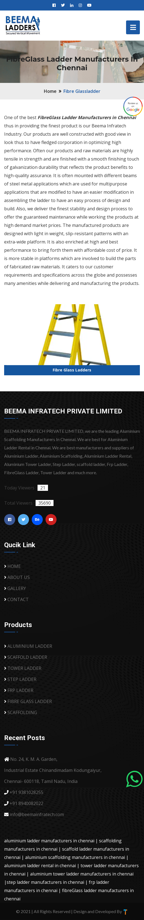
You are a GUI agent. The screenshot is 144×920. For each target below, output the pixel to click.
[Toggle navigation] (133, 27)
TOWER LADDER (24, 668)
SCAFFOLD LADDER (27, 657)
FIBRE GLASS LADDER (29, 701)
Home (50, 91)
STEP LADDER (21, 679)
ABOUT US (18, 577)
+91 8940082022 (26, 803)
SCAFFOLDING (22, 712)
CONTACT (18, 599)
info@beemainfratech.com (37, 814)
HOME (14, 566)
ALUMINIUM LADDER (29, 646)
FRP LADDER (20, 690)
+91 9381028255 (26, 792)
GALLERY (16, 588)
